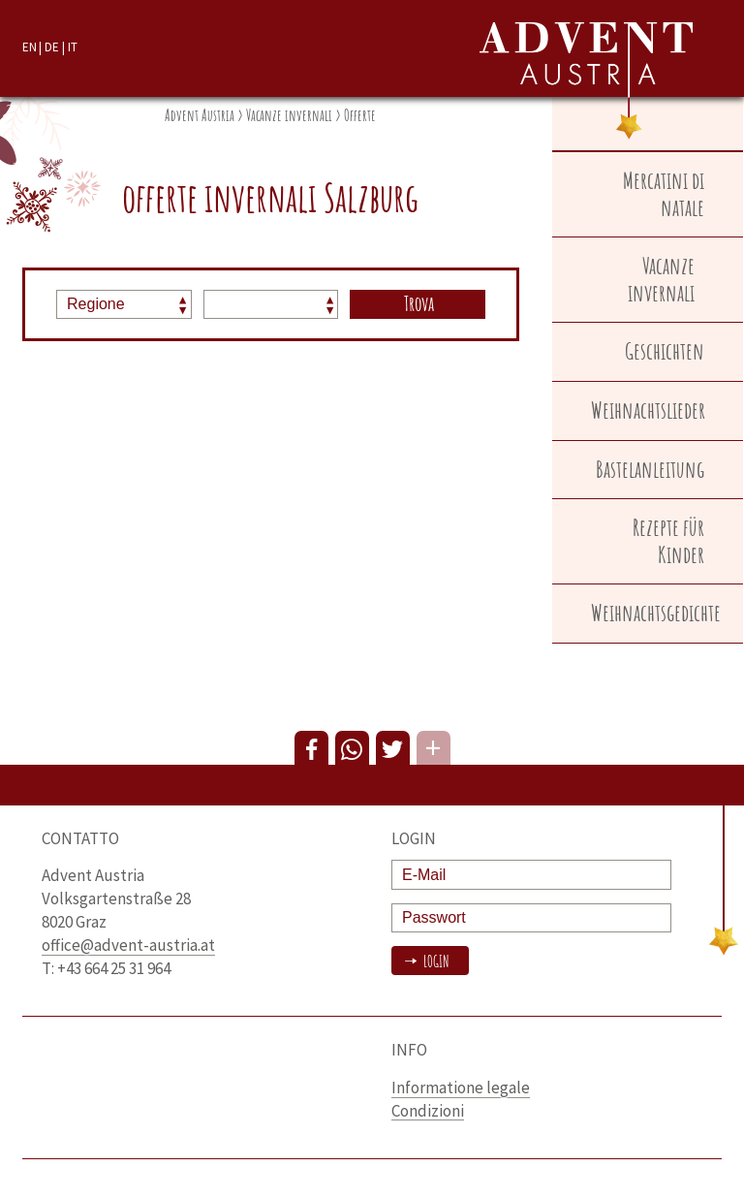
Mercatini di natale (663, 194)
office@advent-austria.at (128, 945)
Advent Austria (199, 115)
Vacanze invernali (289, 115)
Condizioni (427, 1110)
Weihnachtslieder (648, 410)
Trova (419, 303)
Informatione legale (460, 1087)
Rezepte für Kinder (668, 541)
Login (435, 961)
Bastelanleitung (650, 469)
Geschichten (664, 350)
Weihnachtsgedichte (656, 612)
